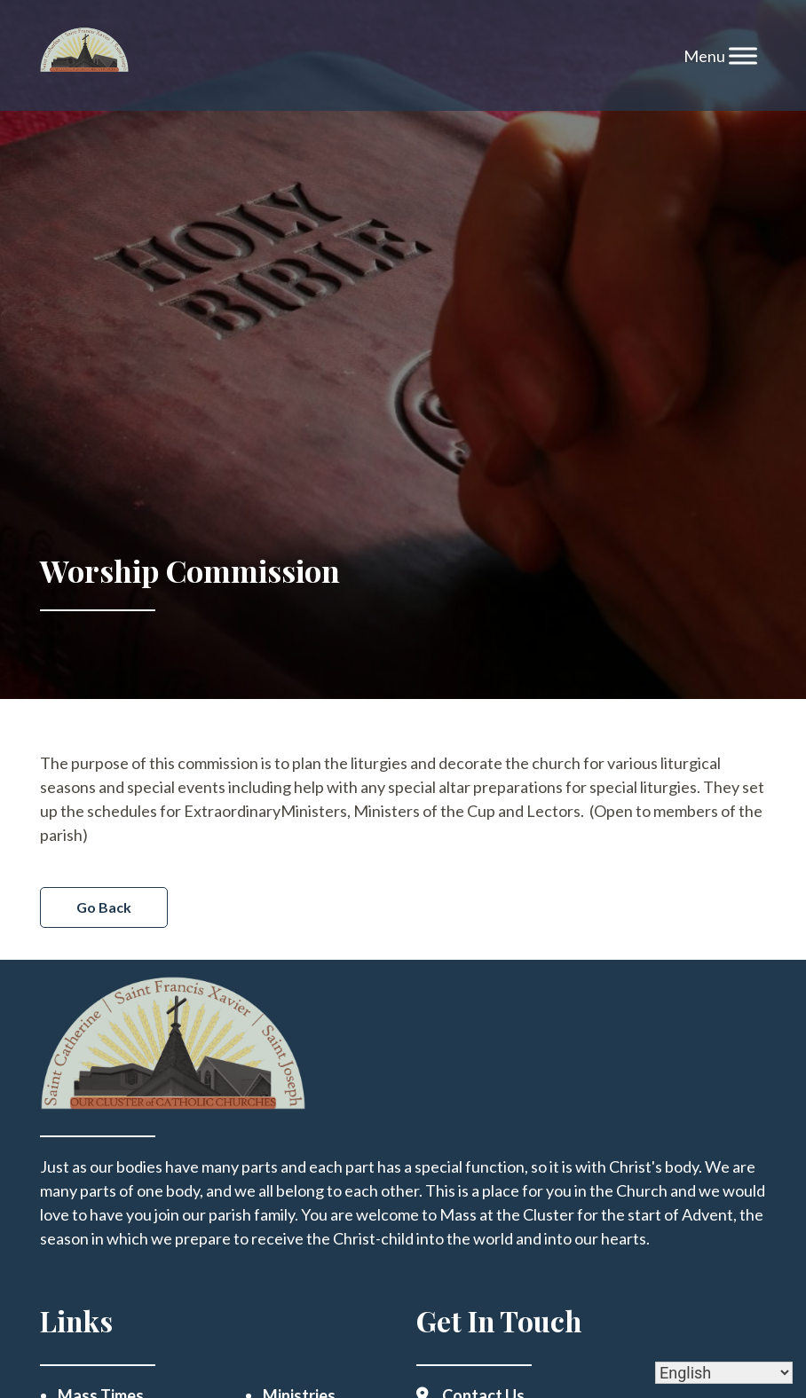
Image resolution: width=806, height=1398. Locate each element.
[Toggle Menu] (743, 55)
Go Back (103, 907)
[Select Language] (724, 1373)
